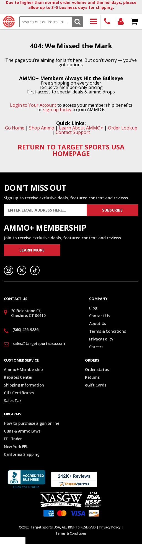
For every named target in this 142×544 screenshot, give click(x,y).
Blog (93, 308)
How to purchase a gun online (31, 423)
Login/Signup (121, 22)
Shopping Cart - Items (134, 22)
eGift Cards (95, 385)
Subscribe (112, 210)
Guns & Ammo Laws (22, 431)
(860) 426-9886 (107, 22)
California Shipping (21, 454)
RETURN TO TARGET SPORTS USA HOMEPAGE (71, 150)
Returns (92, 377)
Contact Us (99, 315)
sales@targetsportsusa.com (39, 343)
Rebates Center (18, 377)
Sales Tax (13, 400)
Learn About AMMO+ (81, 128)
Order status (97, 369)
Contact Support (73, 132)
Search (77, 21)
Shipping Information (24, 385)
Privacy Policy (101, 339)
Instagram (8, 270)
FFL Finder (13, 438)
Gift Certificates (19, 392)
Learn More (32, 250)
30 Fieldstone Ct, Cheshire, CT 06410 (28, 313)
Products (93, 22)
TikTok (35, 270)
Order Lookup (122, 128)
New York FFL (16, 446)
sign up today (57, 109)
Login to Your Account (33, 105)
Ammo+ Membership (23, 369)
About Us (97, 323)
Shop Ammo (41, 128)
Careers (96, 346)
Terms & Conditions (107, 331)
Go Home (14, 128)
